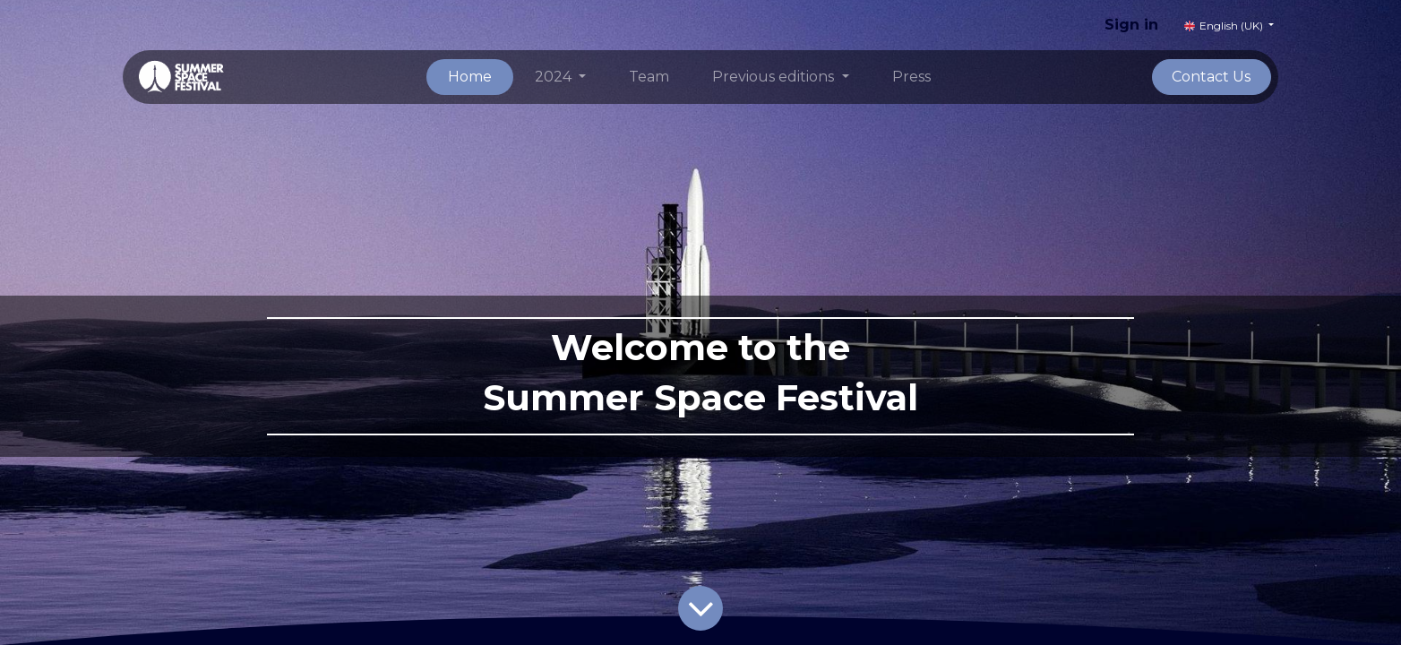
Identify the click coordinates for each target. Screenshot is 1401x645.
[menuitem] (469, 77)
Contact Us (1211, 76)
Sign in (1131, 24)
